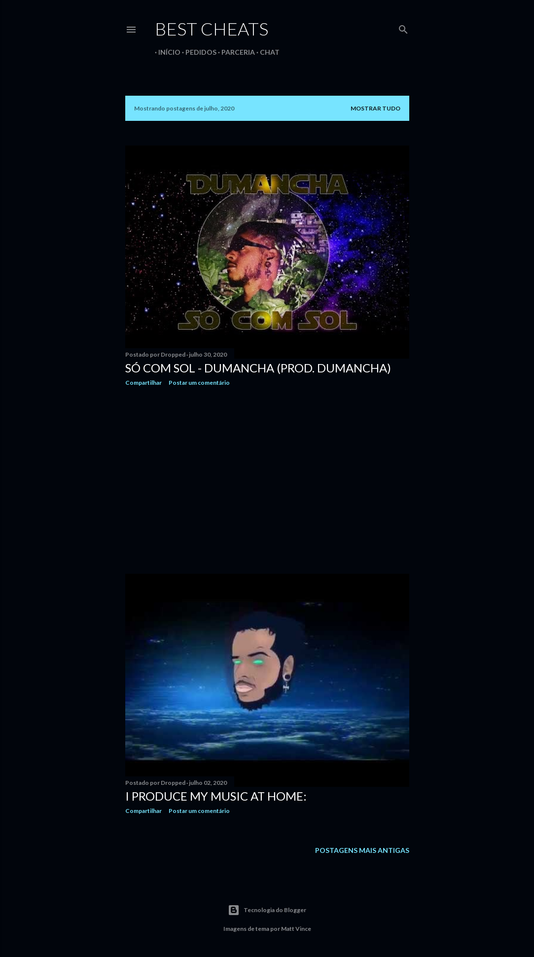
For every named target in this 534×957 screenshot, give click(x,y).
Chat (266, 52)
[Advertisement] (267, 480)
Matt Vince (296, 928)
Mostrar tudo (375, 108)
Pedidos (197, 52)
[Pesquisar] (403, 27)
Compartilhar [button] (143, 382)
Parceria (234, 52)
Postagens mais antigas (362, 850)
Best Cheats (211, 28)
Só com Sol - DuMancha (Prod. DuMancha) (258, 368)
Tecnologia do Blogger (267, 910)
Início (166, 52)
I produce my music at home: (216, 796)
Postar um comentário (199, 382)
